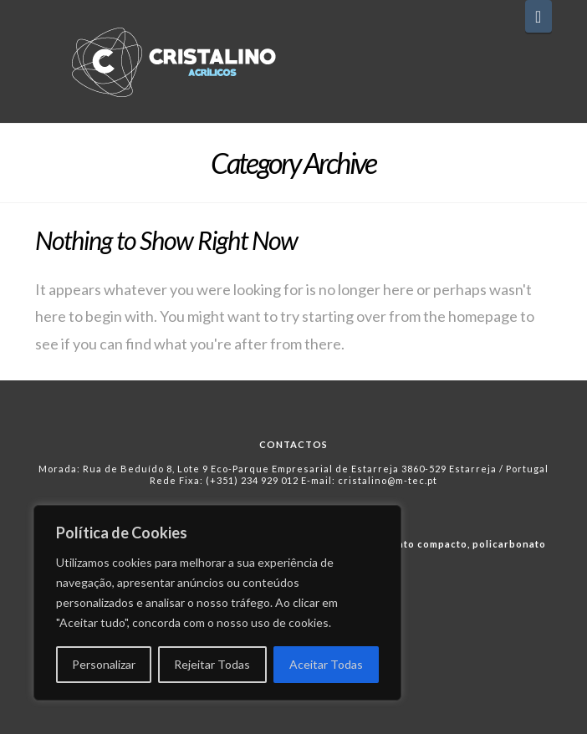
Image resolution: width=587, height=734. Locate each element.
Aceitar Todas (326, 664)
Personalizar (103, 664)
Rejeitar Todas (212, 664)
